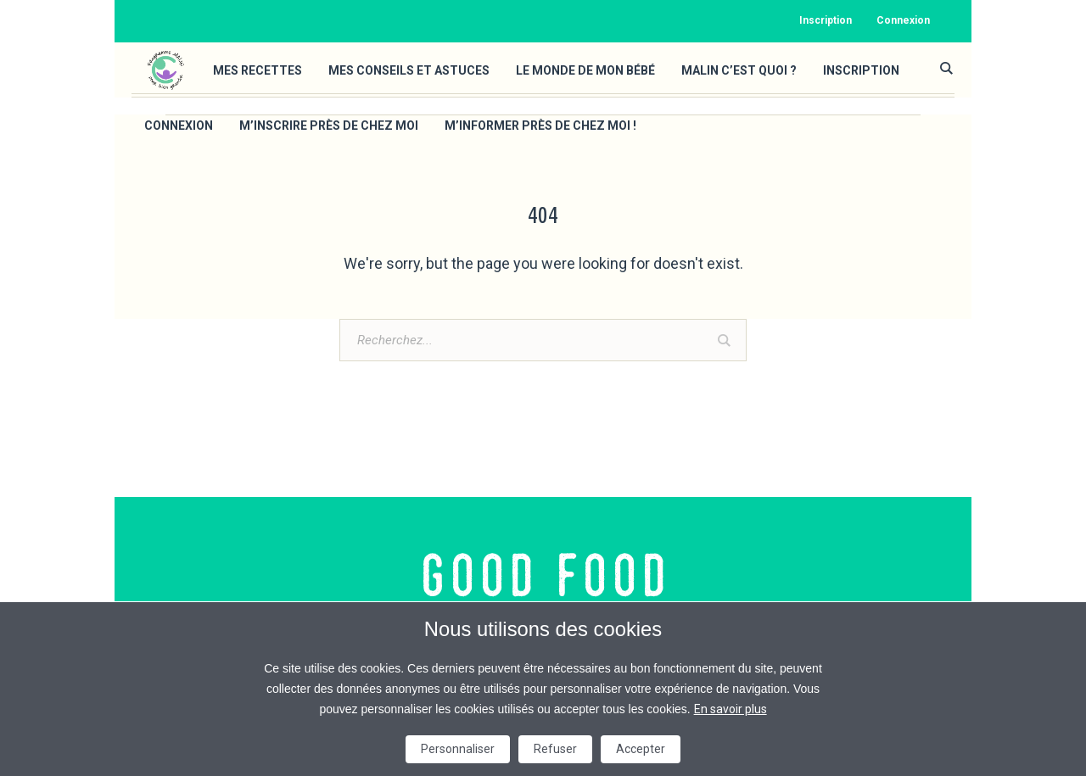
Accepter (640, 749)
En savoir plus (730, 709)
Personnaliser (458, 749)
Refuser (555, 749)
